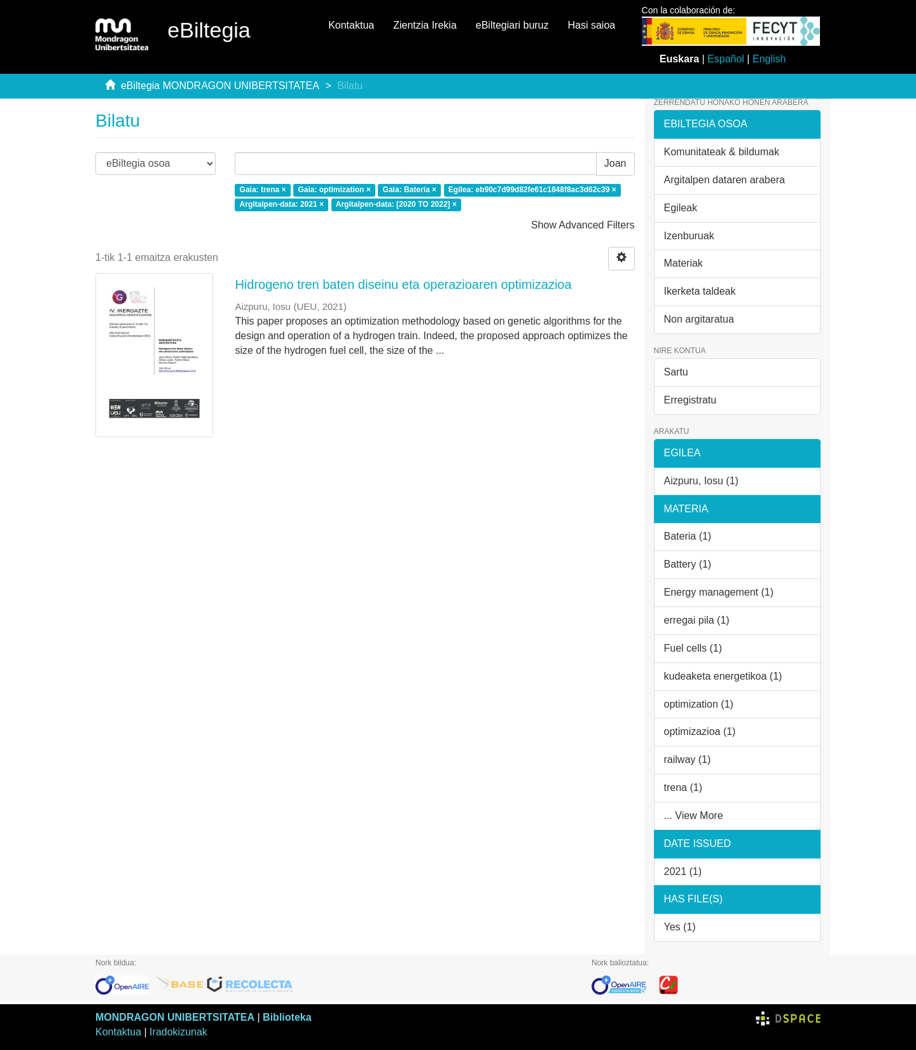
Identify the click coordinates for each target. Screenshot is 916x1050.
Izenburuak (689, 235)
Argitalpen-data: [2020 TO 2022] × (396, 204)
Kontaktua (351, 25)
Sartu (676, 372)
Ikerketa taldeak (700, 291)
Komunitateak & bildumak (721, 151)
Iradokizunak (178, 1031)
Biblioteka (287, 1017)
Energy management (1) (719, 592)
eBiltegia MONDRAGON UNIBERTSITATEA (220, 85)
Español (725, 58)
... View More (693, 815)
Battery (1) (688, 564)
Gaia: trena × (263, 190)
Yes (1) (680, 926)
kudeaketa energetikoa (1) (723, 676)
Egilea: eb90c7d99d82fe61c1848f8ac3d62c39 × (532, 190)
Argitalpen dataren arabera (724, 179)
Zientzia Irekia (425, 25)
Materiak (683, 263)
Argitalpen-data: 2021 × (282, 204)
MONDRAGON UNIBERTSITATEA (174, 1017)
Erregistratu (690, 400)
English (769, 58)
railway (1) (687, 759)
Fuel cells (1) (693, 648)
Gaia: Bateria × (409, 190)
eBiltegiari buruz (512, 25)
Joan (615, 163)
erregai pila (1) (697, 620)
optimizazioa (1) (700, 731)
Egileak (680, 207)
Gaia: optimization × (334, 190)
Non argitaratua (699, 319)
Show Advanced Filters (583, 225)
